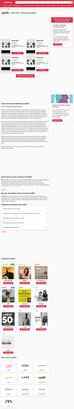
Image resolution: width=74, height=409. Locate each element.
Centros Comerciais (28, 5)
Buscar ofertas (57, 44)
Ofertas (10, 5)
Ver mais (3, 189)
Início (5, 5)
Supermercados (17, 5)
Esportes (53, 5)
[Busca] (72, 2)
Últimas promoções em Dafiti (25, 76)
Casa (58, 5)
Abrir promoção (17, 53)
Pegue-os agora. (57, 120)
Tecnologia (38, 5)
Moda (43, 5)
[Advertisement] (25, 26)
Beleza (48, 5)
